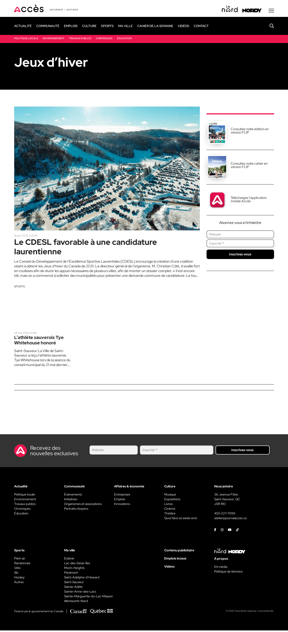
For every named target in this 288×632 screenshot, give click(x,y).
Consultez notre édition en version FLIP (250, 131)
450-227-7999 (224, 515)
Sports (19, 287)
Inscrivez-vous (240, 254)
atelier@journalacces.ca (230, 520)
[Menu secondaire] (271, 11)
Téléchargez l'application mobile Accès (249, 200)
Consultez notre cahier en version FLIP (249, 166)
